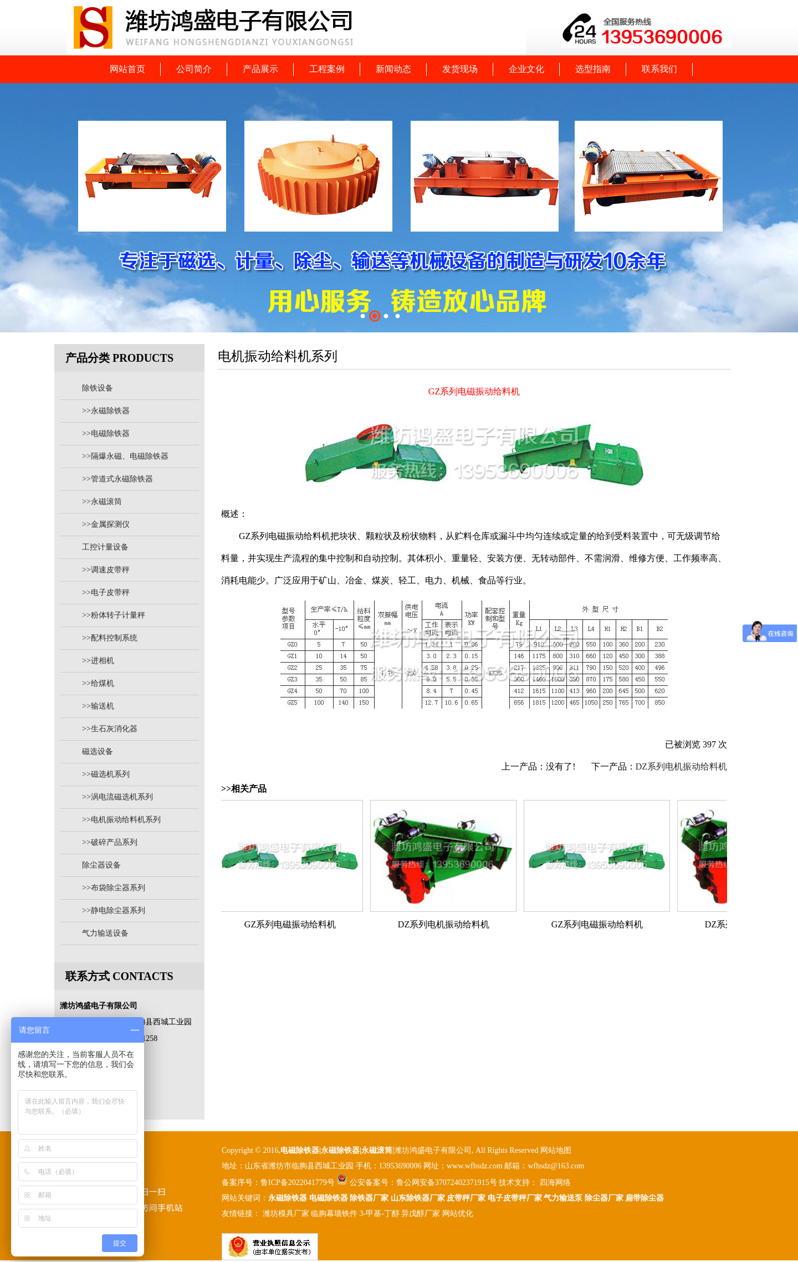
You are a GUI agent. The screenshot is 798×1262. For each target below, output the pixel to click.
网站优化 (457, 1213)
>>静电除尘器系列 (113, 910)
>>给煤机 (98, 683)
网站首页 (127, 69)
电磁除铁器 (299, 1150)
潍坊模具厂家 (286, 1213)
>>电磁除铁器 (106, 433)
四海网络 (554, 1182)
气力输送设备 (105, 933)
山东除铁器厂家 (418, 1198)
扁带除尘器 (644, 1198)
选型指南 (593, 69)
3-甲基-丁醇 (380, 1213)
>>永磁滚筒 (102, 501)
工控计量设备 (105, 547)
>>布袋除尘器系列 (113, 888)
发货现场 (460, 69)
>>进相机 (98, 660)
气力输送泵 (563, 1198)
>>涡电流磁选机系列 (117, 797)
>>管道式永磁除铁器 (117, 479)
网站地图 (555, 1150)
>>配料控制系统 (109, 638)
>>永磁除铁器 (106, 411)
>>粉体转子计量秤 (113, 615)
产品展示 (260, 69)
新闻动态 (393, 69)
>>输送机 (98, 706)
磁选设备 (97, 751)
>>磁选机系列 (106, 774)
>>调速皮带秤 (106, 570)
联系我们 (659, 69)
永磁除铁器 (287, 1198)
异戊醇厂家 (420, 1213)
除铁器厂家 (369, 1198)
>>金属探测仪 (106, 524)
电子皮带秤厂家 (515, 1198)
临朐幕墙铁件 (334, 1213)
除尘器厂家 (604, 1198)
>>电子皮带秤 (106, 592)
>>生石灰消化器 (109, 729)
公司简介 (194, 69)
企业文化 (526, 69)
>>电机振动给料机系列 (121, 819)
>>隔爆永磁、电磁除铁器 (125, 456)
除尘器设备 (101, 865)
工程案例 (327, 69)
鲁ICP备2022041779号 (298, 1182)
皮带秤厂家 (466, 1198)
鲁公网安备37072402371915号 (446, 1182)
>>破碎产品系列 (109, 842)
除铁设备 (97, 388)
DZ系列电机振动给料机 (681, 766)
